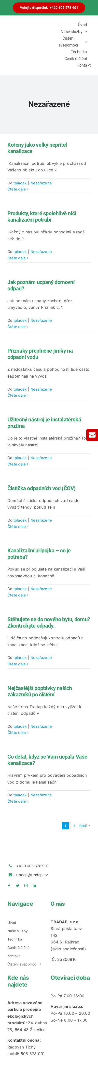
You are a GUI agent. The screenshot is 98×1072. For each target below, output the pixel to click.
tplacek (20, 183)
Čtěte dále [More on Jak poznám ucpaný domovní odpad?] (16, 326)
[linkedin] (34, 885)
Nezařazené (41, 183)
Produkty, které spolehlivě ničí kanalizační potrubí (41, 216)
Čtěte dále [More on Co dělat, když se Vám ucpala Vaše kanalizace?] (16, 801)
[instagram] (26, 885)
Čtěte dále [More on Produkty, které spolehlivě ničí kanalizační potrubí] (16, 258)
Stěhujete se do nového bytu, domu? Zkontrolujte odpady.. (48, 622)
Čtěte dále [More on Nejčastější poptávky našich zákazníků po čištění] (16, 732)
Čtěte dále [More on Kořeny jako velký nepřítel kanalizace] (16, 189)
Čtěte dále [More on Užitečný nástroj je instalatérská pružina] (16, 464)
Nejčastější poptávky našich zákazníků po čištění (39, 691)
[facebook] (9, 885)
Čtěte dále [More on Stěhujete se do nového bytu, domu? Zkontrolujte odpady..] (16, 664)
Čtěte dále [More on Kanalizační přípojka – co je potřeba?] (16, 595)
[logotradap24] (27, 40)
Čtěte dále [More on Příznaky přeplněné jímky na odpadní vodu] (16, 395)
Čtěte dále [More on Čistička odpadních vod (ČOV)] (16, 526)
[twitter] (17, 885)
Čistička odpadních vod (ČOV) (41, 488)
